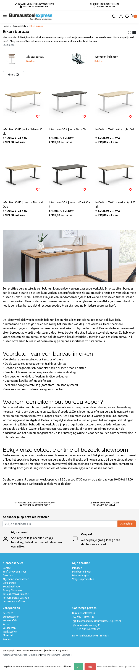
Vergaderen (9, 628)
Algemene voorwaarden (16, 579)
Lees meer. (9, 45)
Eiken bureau (36, 26)
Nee (90, 667)
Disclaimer (34, 655)
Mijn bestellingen (81, 571)
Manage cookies (127, 666)
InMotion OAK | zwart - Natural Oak (23, 204)
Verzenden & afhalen (14, 601)
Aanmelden (126, 523)
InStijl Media (61, 650)
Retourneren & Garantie (16, 594)
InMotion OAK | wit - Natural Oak (22, 131)
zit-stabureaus (95, 341)
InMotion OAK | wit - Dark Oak (68, 129)
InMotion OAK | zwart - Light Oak (115, 204)
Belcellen (8, 613)
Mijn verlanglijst (81, 575)
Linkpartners (10, 582)
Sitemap (66, 655)
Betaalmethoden (12, 586)
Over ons (8, 575)
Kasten (6, 624)
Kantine (7, 639)
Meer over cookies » (107, 666)
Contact (7, 567)
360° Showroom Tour (14, 571)
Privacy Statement (13, 590)
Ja (78, 667)
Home (6, 26)
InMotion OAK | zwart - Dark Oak (69, 204)
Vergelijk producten (83, 579)
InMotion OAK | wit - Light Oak (115, 129)
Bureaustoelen (11, 616)
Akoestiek (8, 635)
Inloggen (77, 567)
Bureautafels (19, 26)
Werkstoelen (10, 631)
